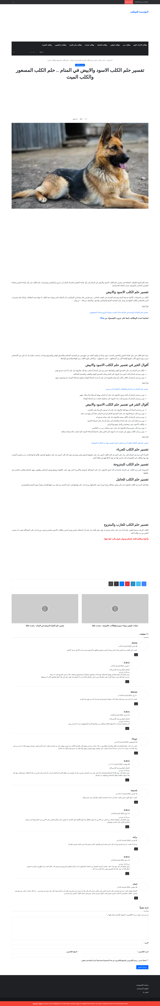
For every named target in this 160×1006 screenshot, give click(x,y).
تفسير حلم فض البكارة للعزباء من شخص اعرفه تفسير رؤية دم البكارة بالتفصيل (119, 443)
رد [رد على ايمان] (136, 898)
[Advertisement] (57, 23)
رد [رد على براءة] (136, 849)
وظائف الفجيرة (47, 45)
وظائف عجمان (89, 45)
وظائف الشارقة (102, 45)
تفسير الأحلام (80, 65)
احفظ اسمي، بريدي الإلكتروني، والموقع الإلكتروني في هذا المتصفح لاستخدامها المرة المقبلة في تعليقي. (114, 960)
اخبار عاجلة (101, 60)
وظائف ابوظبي (115, 45)
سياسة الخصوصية (142, 985)
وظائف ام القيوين (60, 45)
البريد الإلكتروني (142, 952)
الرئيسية (110, 60)
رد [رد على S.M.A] (127, 682)
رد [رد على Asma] (136, 655)
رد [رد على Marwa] (136, 704)
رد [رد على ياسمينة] (136, 802)
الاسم (146, 943)
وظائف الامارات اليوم (140, 45)
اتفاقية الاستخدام (142, 989)
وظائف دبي (126, 45)
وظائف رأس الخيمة (75, 45)
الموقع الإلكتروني (71, 952)
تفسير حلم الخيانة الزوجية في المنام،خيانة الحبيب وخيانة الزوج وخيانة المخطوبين (118, 312)
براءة (135, 837)
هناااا (102, 318)
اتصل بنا (145, 992)
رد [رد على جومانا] (136, 753)
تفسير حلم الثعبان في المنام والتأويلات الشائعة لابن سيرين (127, 389)
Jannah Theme (38, 1003)
